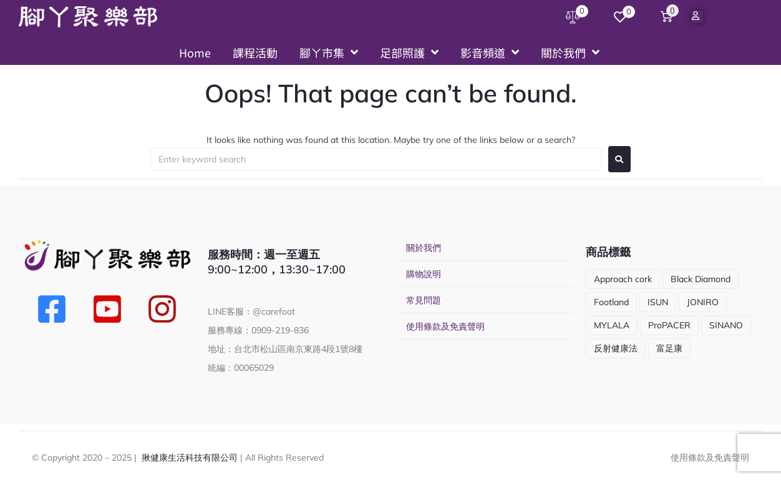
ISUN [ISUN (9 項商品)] (658, 302)
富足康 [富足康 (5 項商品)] (669, 348)
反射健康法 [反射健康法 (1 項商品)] (616, 348)
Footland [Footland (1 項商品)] (611, 302)
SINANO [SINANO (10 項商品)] (726, 325)
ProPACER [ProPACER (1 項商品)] (669, 325)
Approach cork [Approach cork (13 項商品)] (623, 279)
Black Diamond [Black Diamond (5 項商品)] (700, 279)
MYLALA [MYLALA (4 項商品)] (611, 325)
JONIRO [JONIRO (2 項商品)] (703, 302)
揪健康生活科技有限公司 (189, 457)
